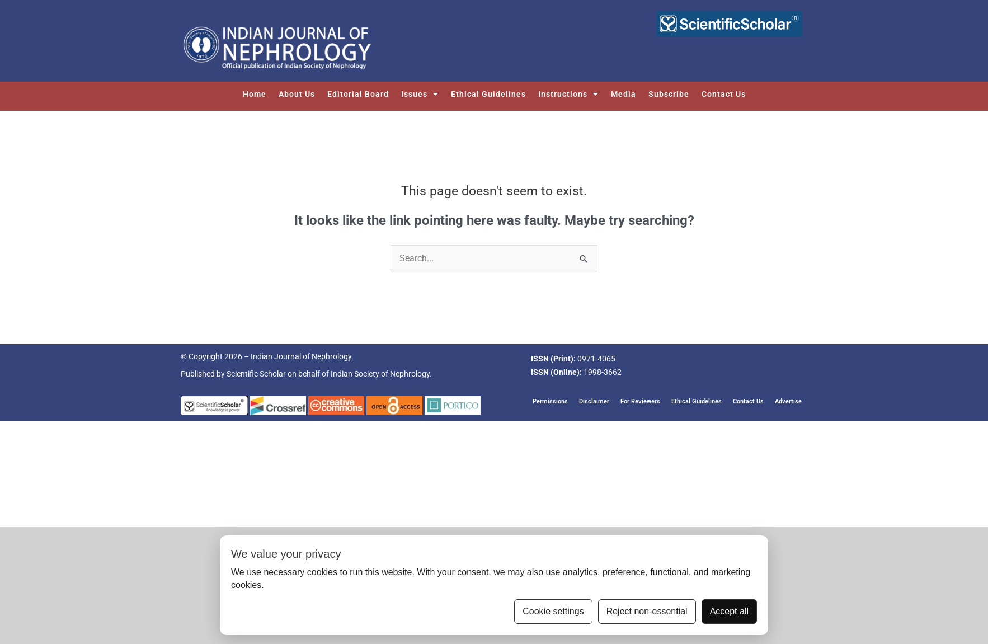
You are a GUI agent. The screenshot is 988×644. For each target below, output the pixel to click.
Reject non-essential (647, 611)
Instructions (568, 94)
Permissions (550, 401)
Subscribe (668, 94)
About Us (297, 94)
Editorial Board (358, 94)
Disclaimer (594, 401)
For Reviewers (640, 401)
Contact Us (724, 94)
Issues (420, 94)
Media (623, 94)
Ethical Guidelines (488, 94)
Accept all (729, 611)
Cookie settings (553, 611)
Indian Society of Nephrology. (381, 374)
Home (254, 94)
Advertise (788, 401)
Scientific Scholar (256, 374)
